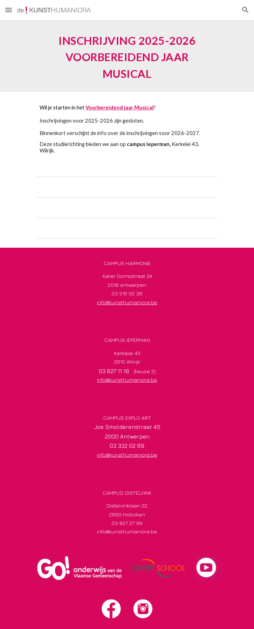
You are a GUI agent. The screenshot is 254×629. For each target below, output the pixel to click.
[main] (127, 56)
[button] (8, 10)
